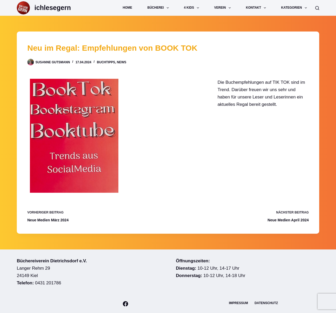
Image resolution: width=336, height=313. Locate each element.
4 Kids (192, 8)
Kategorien (295, 8)
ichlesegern (52, 7)
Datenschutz (266, 303)
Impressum (238, 303)
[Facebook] (125, 303)
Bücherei (159, 8)
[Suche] (317, 8)
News (121, 62)
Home (127, 7)
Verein (223, 8)
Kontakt (257, 8)
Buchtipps (106, 62)
